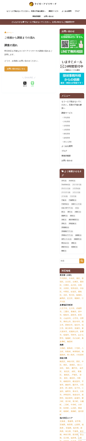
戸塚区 (74, 375)
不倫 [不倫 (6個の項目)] (64, 200)
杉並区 (73, 292)
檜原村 (70, 342)
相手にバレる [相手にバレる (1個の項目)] (66, 239)
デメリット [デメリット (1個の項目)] (66, 188)
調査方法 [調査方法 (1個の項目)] (65, 247)
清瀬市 (77, 328)
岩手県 (77, 421)
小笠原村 (80, 355)
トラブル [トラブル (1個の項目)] (76, 188)
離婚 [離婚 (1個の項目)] (64, 251)
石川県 (66, 438)
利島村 (68, 352)
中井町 (73, 405)
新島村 (70, 348)
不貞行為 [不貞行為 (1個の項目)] (65, 204)
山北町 (73, 408)
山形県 (77, 425)
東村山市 (67, 322)
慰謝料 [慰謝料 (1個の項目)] (64, 216)
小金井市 (67, 318)
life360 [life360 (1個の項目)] (72, 181)
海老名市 (76, 395)
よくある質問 (66, 11)
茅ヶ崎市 (69, 388)
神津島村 (76, 352)
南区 (65, 365)
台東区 (75, 282)
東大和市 (69, 328)
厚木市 (75, 391)
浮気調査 (66, 117)
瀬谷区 (72, 378)
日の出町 (76, 338)
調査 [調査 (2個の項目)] (74, 243)
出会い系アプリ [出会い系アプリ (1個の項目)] (67, 208)
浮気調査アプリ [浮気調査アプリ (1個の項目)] (67, 231)
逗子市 (77, 388)
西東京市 (69, 325)
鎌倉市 (68, 385)
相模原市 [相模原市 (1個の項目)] (77, 239)
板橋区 (79, 295)
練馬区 (62, 298)
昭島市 (66, 315)
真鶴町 (73, 411)
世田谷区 (74, 288)
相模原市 (67, 381)
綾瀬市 (77, 398)
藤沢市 (75, 385)
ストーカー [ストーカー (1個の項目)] (77, 185)
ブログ (77, 11)
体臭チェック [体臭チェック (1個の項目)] (76, 204)
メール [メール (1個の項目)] (64, 196)
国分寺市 (76, 322)
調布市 (73, 315)
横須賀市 (76, 381)
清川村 (68, 401)
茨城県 (68, 428)
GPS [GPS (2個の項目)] (64, 181)
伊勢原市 (67, 395)
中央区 (71, 278)
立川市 (71, 308)
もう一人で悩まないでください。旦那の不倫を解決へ (25, 11)
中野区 (66, 292)
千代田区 (63, 278)
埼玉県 (68, 431)
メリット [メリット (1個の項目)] (76, 192)
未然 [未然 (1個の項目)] (64, 219)
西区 (78, 362)
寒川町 (75, 401)
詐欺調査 (66, 122)
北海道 (62, 421)
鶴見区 (62, 362)
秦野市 (68, 391)
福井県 (73, 438)
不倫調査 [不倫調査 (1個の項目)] (72, 200)
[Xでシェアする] (25, 84)
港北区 (66, 372)
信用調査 (66, 126)
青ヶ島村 (70, 355)
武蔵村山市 (73, 332)
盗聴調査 (66, 138)
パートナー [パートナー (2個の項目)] (66, 192)
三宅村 (77, 348)
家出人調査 (67, 142)
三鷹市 (66, 312)
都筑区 (66, 375)
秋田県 (70, 425)
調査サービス (53, 11)
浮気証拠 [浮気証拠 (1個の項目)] (72, 223)
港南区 (72, 365)
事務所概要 (36, 16)
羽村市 (73, 335)
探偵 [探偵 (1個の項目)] (72, 216)
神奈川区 (70, 362)
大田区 (66, 288)
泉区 (66, 378)
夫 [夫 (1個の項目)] (77, 208)
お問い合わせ (49, 16)
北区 (65, 295)
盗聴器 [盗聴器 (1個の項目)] (78, 235)
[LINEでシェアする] (32, 84)
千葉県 (75, 431)
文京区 (68, 282)
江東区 (66, 285)
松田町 (66, 408)
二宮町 (66, 405)
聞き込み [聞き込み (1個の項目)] (65, 243)
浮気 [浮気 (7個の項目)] (64, 223)
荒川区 (71, 295)
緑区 (73, 372)
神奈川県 (67, 435)
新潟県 (75, 435)
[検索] (81, 261)
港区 (78, 278)
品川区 (73, 285)
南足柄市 (69, 398)
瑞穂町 (68, 338)
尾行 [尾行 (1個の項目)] (70, 212)
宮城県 (62, 425)
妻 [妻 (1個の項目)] (63, 212)
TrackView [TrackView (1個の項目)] (66, 185)
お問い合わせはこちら (16, 69)
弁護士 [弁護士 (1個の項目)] (78, 212)
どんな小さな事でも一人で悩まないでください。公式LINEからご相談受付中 (43, 22)
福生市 (77, 325)
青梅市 (73, 312)
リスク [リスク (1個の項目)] (73, 196)
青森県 (70, 421)
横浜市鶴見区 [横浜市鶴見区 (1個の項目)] (74, 219)
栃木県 (76, 428)
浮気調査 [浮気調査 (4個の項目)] (65, 227)
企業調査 (66, 130)
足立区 (70, 298)
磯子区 (74, 368)
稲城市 (66, 335)
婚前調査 (66, 134)
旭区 (67, 368)
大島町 (62, 348)
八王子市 (63, 308)
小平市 (75, 318)
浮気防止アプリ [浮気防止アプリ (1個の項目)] (67, 235)
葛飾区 (77, 298)
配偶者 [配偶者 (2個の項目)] (74, 247)
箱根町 (66, 411)
